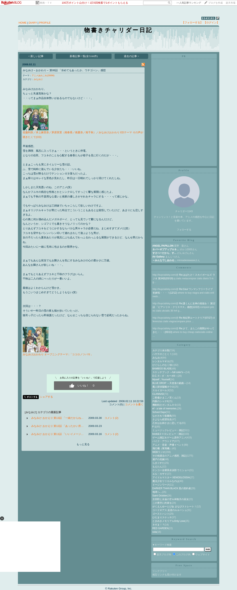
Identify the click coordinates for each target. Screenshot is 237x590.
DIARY (33, 22)
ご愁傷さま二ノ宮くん (164, 397)
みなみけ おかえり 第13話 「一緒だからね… (57, 417)
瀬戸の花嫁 (158, 459)
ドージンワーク (160, 484)
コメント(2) (111, 417)
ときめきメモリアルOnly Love (168, 521)
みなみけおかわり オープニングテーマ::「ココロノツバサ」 (58, 354)
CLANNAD (158, 394)
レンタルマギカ (160, 361)
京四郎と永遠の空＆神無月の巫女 (170, 499)
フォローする (184, 229)
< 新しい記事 (35, 56)
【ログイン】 (211, 22)
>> (188, 2)
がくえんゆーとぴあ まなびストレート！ (174, 506)
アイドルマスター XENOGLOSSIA (171, 477)
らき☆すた (158, 463)
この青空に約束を (162, 502)
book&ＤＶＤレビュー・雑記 (167, 434)
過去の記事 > (131, 56)
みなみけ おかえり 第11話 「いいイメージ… (57, 434)
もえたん (157, 466)
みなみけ (38, 79)
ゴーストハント (160, 513)
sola (154, 532)
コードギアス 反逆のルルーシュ (169, 510)
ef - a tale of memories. (164, 408)
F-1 (154, 426)
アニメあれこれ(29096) (43, 75)
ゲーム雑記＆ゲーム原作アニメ (169, 437)
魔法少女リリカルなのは (165, 481)
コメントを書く (134, 404)
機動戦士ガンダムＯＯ (164, 404)
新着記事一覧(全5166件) (84, 56)
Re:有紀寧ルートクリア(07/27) (196, 317)
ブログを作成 (215, 2)
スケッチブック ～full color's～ (168, 372)
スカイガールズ (160, 390)
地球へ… (157, 492)
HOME (23, 22)
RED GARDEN (160, 528)
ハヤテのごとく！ (162, 354)
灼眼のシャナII (160, 401)
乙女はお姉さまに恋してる (166, 423)
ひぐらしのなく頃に (163, 365)
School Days (159, 412)
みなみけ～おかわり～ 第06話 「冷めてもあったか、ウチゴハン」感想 (64, 70)
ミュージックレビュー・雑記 (168, 430)
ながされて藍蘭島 (162, 415)
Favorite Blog (184, 240)
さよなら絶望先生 (162, 419)
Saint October (159, 495)
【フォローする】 (192, 22)
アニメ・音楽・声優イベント (168, 444)
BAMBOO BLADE (162, 368)
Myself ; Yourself (161, 379)
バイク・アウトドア (163, 441)
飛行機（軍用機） (162, 448)
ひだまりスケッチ (162, 517)
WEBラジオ (158, 452)
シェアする (46, 396)
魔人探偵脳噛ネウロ (163, 386)
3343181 (208, 18)
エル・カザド (159, 473)
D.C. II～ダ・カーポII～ (165, 375)
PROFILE (45, 22)
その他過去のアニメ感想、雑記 (169, 455)
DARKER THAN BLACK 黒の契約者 (171, 488)
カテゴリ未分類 (160, 350)
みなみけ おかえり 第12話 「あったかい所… (57, 425)
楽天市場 (230, 2)
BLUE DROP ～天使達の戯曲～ (169, 383)
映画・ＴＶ (46, 2)
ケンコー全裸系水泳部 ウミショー (170, 470)
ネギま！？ (158, 524)
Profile (184, 170)
